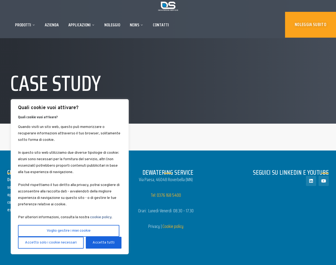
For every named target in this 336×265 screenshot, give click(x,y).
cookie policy (100, 217)
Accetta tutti (104, 242)
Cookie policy (173, 226)
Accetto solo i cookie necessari (51, 242)
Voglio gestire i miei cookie (69, 230)
